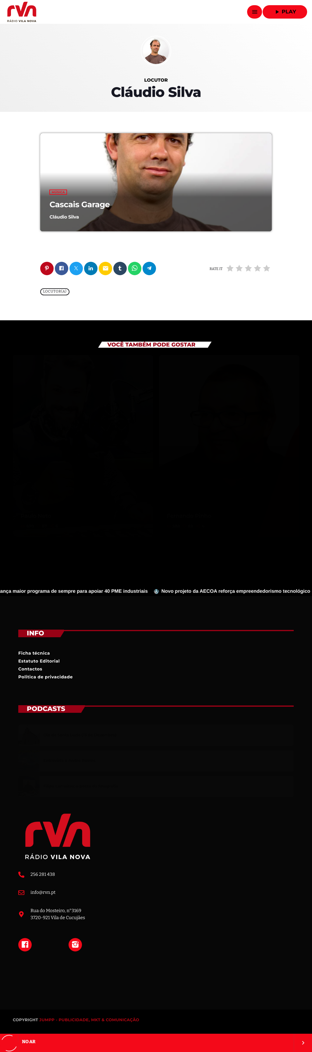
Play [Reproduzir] (285, 12)
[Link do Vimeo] (21, 12)
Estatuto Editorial (39, 661)
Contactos (30, 669)
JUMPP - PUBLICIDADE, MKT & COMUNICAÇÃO (89, 1020)
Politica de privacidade (45, 677)
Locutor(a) (54, 292)
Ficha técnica (34, 653)
